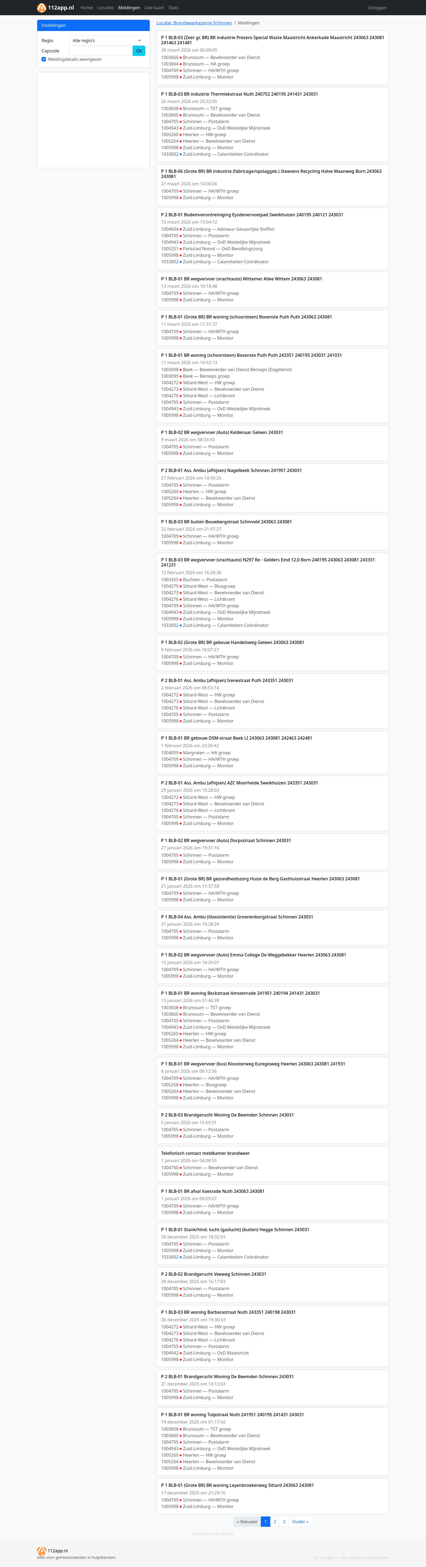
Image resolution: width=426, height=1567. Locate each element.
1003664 (169, 64)
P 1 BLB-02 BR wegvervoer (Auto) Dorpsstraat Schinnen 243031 (226, 840)
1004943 (169, 128)
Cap (50, 51)
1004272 (169, 383)
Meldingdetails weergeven (75, 59)
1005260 (169, 134)
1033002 (169, 154)
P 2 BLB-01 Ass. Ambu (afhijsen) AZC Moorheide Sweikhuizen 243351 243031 (239, 783)
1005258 (169, 1085)
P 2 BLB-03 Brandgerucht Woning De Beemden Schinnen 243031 (227, 1115)
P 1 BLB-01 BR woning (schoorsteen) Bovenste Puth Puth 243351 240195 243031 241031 (251, 355)
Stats (173, 8)
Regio (47, 40)
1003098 (169, 370)
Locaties (105, 8)
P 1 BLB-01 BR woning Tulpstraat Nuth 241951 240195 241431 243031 (232, 1415)
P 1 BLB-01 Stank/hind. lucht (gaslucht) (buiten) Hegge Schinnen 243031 (235, 1230)
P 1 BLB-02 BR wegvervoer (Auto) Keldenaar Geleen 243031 (222, 432)
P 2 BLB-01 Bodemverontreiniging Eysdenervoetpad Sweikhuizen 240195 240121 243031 (252, 215)
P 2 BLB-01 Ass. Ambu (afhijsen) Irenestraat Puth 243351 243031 (227, 680)
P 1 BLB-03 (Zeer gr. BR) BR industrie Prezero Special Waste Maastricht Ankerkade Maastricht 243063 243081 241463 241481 (272, 40)
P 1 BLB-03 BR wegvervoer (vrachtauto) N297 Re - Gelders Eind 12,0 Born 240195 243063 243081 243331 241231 (268, 562)
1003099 (169, 376)
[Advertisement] (93, 120)
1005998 (169, 77)
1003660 (169, 57)
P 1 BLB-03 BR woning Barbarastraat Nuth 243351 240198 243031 (228, 1312)
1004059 (169, 753)
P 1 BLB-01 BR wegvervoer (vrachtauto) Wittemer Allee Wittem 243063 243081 (241, 279)
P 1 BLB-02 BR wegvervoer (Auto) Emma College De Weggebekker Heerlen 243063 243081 (253, 955)
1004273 (169, 389)
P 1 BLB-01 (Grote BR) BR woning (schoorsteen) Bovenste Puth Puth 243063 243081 (246, 317)
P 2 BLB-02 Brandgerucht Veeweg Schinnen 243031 (214, 1274)
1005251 (169, 249)
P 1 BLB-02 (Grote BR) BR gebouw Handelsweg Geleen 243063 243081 (232, 642)
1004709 (169, 70)
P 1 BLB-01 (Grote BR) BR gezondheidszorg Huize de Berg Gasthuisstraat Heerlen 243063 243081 (260, 879)
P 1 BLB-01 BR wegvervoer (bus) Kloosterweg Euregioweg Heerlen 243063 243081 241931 (253, 1064)
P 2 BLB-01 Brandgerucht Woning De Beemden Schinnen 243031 (227, 1377)
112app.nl (52, 1551)
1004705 (169, 121)
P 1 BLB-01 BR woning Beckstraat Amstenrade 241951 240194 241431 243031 (240, 993)
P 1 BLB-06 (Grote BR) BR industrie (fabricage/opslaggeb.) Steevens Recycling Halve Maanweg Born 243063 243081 (271, 173)
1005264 (169, 141)
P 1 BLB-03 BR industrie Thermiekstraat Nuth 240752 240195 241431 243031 (239, 94)
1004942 (169, 1353)
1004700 (169, 1168)
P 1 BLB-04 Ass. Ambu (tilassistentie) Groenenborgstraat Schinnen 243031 (237, 917)
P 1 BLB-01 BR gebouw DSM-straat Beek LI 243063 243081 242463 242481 (236, 738)
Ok (139, 51)
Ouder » (300, 1522)
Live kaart (154, 8)
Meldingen (129, 8)
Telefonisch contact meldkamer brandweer (205, 1153)
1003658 (169, 108)
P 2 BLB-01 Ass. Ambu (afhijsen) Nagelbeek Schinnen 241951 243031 (231, 470)
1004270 (169, 586)
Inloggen (377, 8)
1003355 (169, 580)
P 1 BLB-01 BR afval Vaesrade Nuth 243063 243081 (213, 1191)
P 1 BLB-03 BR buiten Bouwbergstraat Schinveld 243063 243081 (226, 522)
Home (86, 8)
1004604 (169, 229)
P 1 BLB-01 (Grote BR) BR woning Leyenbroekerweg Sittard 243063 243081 (237, 1485)
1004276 (169, 396)
